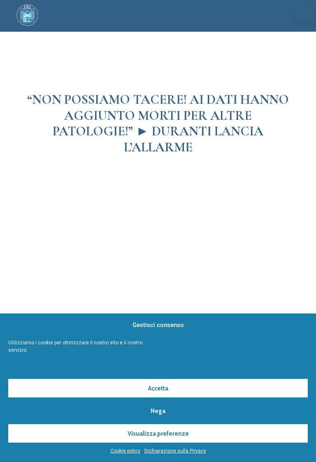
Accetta (158, 388)
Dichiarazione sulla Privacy (175, 451)
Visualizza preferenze (158, 433)
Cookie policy (125, 451)
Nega (158, 411)
